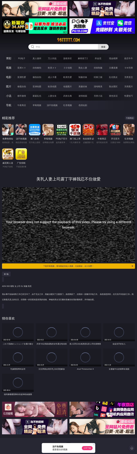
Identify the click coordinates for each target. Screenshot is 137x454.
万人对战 (52, 58)
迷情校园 (83, 95)
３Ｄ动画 (67, 67)
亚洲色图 (37, 86)
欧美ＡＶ (52, 67)
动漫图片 (67, 86)
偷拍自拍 (37, 77)
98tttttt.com (68, 40)
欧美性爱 (67, 77)
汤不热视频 (52, 105)
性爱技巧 (128, 95)
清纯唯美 (98, 86)
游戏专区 (67, 58)
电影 (8, 77)
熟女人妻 (83, 67)
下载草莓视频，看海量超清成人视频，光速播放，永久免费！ (88, 266)
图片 (8, 86)
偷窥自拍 (21, 86)
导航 (8, 105)
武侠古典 (67, 95)
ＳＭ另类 (128, 67)
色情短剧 (83, 105)
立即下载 (87, 448)
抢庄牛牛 (128, 58)
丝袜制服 (98, 67)
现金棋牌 (113, 58)
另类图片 (128, 86)
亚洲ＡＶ (21, 67)
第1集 (6, 274)
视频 (8, 67)
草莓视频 (37, 105)
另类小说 (98, 95)
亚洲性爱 (21, 77)
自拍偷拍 (37, 67)
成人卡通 (52, 77)
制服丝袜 (83, 77)
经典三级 (98, 77)
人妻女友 (52, 95)
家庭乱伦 (37, 95)
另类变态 (128, 77)
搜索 (103, 46)
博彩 (8, 58)
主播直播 (113, 67)
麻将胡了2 (83, 58)
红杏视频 (67, 105)
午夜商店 (21, 105)
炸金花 (98, 58)
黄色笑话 (113, 95)
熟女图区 (113, 86)
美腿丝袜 (83, 86)
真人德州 (37, 58)
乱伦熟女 (113, 77)
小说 (8, 96)
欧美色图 (52, 86)
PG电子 (21, 58)
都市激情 (21, 95)
